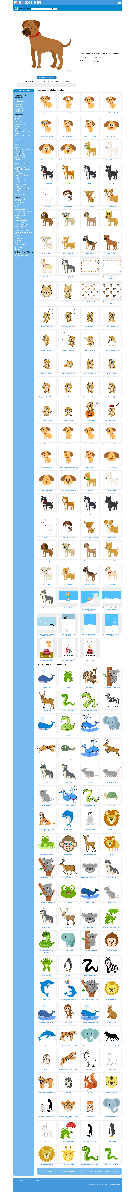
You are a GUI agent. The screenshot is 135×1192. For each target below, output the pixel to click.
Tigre (22, 154)
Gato (17, 140)
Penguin (18, 181)
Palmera (28, 130)
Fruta (17, 188)
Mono (17, 147)
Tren (16, 206)
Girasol (17, 128)
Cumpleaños (19, 108)
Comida (17, 185)
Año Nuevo (19, 110)
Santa (24, 99)
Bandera (24, 215)
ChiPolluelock (25, 169)
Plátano (18, 190)
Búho (23, 167)
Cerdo (17, 149)
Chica (22, 224)
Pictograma (19, 230)
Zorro (23, 158)
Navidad (18, 99)
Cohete (22, 202)
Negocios (18, 247)
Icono (17, 209)
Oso (16, 144)
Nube (17, 136)
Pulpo (17, 178)
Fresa (29, 188)
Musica (17, 244)
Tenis (17, 242)
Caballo (28, 149)
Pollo (17, 169)
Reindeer (18, 103)
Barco (17, 204)
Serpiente (18, 165)
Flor (16, 125)
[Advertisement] (100, 33)
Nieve (22, 136)
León (17, 154)
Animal (23, 13)
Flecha (29, 211)
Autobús (18, 201)
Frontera (18, 254)
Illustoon (16, 13)
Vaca (23, 149)
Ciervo (17, 151)
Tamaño (23, 132)
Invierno (18, 122)
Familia (17, 220)
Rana (17, 163)
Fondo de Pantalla (21, 255)
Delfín (24, 180)
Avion (17, 202)
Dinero (17, 249)
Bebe (17, 222)
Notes (24, 244)
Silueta (17, 257)
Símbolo (23, 209)
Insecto (17, 171)
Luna (29, 132)
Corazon (18, 211)
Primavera (18, 116)
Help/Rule (36, 1180)
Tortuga (23, 163)
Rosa (17, 126)
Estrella (17, 134)
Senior (17, 228)
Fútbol (17, 235)
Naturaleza (22, 125)
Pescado (18, 176)
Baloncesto (19, 239)
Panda (17, 146)
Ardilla (17, 158)
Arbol (17, 130)
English (21, 1180)
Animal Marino (20, 174)
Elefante (18, 156)
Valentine (18, 106)
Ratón (17, 161)
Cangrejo (26, 176)
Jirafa (24, 156)
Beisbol (17, 237)
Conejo (17, 160)
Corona (17, 213)
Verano (17, 118)
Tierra (17, 132)
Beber (24, 185)
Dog (27, 13)
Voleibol (18, 240)
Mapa (17, 215)
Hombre (23, 226)
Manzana (22, 188)
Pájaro (17, 167)
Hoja (21, 130)
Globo (24, 213)
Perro (17, 142)
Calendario (19, 112)
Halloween (19, 105)
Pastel (17, 192)
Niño (16, 224)
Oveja (23, 151)
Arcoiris (28, 136)
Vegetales (18, 187)
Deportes (18, 233)
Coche (17, 199)
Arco (24, 211)
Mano (27, 230)
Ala (29, 213)
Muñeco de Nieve (21, 101)
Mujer (17, 226)
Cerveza (18, 194)
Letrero (17, 217)
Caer (17, 120)
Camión (23, 199)
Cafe (24, 194)
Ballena (17, 180)
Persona (24, 220)
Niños (22, 222)
